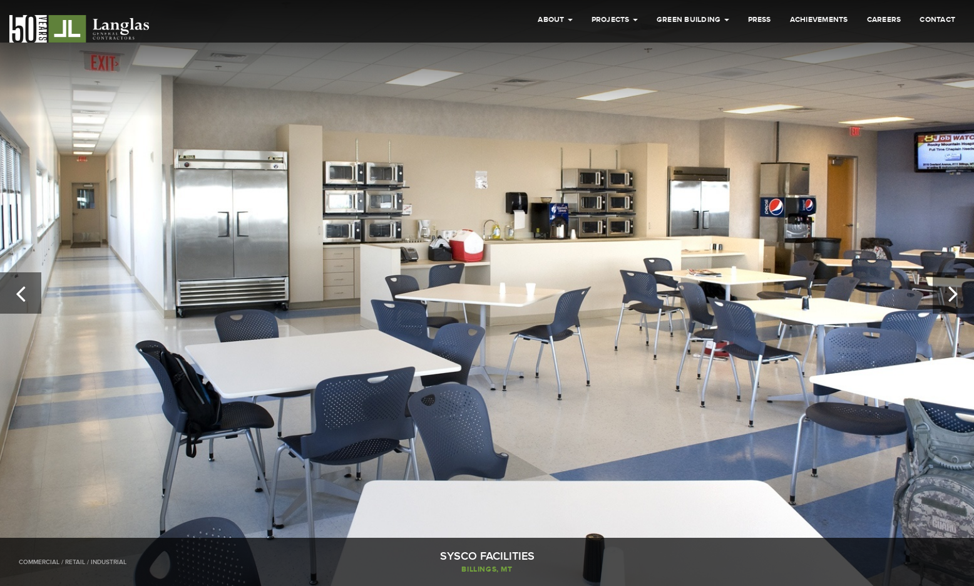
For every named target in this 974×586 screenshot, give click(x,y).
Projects (615, 19)
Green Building (693, 19)
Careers (884, 19)
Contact (937, 19)
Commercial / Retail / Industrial (72, 562)
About (555, 19)
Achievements (819, 19)
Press (759, 19)
